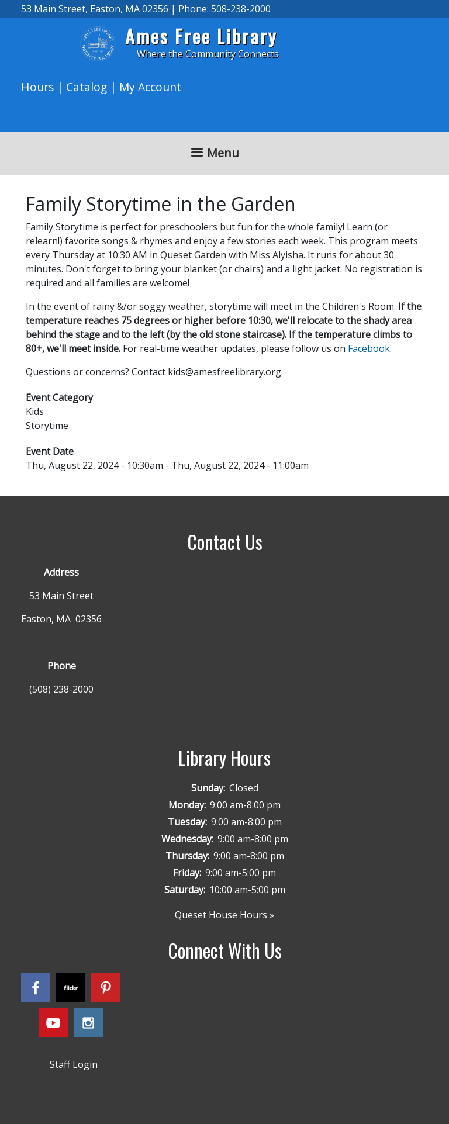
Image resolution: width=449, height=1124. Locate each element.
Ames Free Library (201, 36)
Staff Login (74, 1064)
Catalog (86, 87)
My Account (150, 87)
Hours (37, 87)
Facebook (369, 348)
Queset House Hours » (224, 914)
